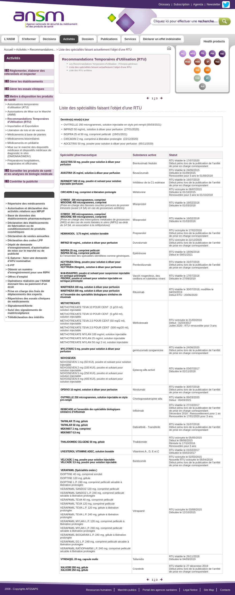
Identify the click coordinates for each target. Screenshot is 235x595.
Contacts (225, 589)
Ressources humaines (99, 589)
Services (130, 39)
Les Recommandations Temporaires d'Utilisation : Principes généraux (103, 64)
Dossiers (88, 39)
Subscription (182, 4)
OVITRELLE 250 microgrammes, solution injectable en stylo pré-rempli (105, 124)
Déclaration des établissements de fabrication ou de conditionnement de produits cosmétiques (28, 227)
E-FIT (11, 265)
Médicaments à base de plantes (26, 134)
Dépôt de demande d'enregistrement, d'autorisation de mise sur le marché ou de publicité (28, 249)
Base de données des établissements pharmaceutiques (29, 217)
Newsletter (213, 4)
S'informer (29, 39)
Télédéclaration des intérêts (26, 317)
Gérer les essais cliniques (24, 89)
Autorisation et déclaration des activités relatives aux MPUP (28, 210)
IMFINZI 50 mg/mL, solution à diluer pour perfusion (93, 129)
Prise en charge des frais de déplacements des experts (26, 293)
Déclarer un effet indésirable (162, 39)
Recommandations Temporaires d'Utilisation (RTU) (28, 120)
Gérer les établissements (23, 81)
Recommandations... (42, 49)
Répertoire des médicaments (26, 203)
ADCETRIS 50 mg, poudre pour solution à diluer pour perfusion (100, 143)
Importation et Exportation (23, 125)
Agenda (198, 4)
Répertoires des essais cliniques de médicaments (29, 300)
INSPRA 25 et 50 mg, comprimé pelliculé (87, 134)
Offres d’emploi (18, 276)
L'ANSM (9, 39)
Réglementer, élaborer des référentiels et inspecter (24, 72)
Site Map (209, 589)
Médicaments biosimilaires (23, 138)
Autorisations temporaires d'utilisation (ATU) (22, 106)
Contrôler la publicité (21, 181)
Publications (109, 39)
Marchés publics (127, 589)
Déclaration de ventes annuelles (28, 236)
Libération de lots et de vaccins (26, 130)
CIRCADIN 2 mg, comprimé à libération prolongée (93, 139)
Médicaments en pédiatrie (23, 142)
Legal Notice (190, 589)
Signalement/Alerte (20, 305)
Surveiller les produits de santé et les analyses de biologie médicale (28, 172)
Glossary (164, 4)
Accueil (8, 49)
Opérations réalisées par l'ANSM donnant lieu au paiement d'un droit (29, 283)
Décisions (49, 39)
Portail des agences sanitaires (160, 589)
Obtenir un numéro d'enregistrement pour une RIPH (29, 271)
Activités (69, 39)
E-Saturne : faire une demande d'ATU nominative (27, 259)
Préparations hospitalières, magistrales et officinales (23, 162)
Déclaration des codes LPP (25, 240)
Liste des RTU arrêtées (80, 70)
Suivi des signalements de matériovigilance (25, 311)
